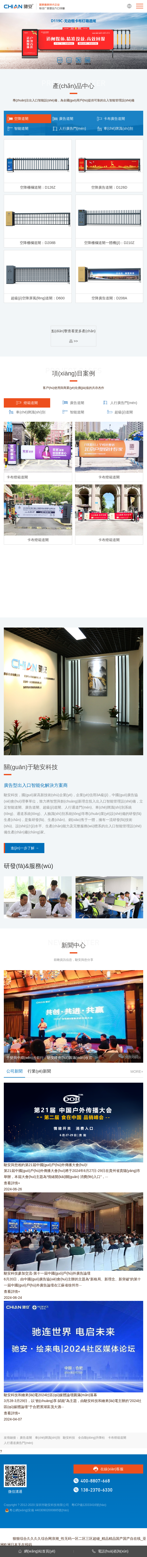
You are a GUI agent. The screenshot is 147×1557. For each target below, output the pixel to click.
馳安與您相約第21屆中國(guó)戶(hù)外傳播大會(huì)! (45, 1165)
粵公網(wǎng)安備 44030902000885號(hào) (37, 1510)
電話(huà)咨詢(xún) (110, 1551)
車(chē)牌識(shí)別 (47, 1437)
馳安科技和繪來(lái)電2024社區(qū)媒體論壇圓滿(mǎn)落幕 (50, 1395)
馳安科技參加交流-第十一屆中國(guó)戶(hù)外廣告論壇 (47, 1273)
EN (129, 6)
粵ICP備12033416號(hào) (88, 1505)
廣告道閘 (26, 1437)
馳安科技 (69, 1437)
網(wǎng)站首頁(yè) (36, 1551)
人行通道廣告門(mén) (18, 1443)
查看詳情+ (12, 1183)
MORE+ (137, 1072)
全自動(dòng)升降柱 (91, 1437)
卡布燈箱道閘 (117, 1437)
